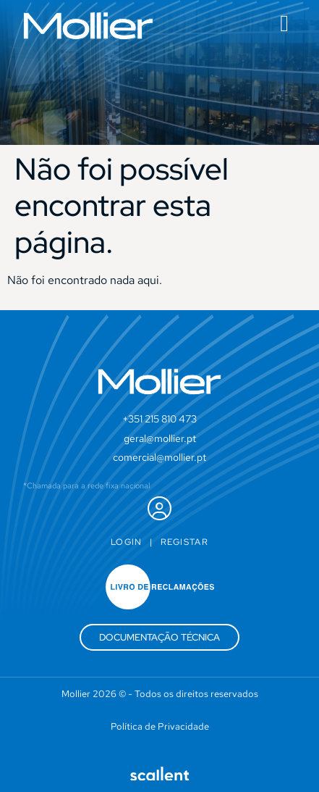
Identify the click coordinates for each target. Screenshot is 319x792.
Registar (184, 542)
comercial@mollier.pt (159, 457)
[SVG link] (88, 26)
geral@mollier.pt (160, 438)
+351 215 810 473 (159, 418)
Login (127, 542)
